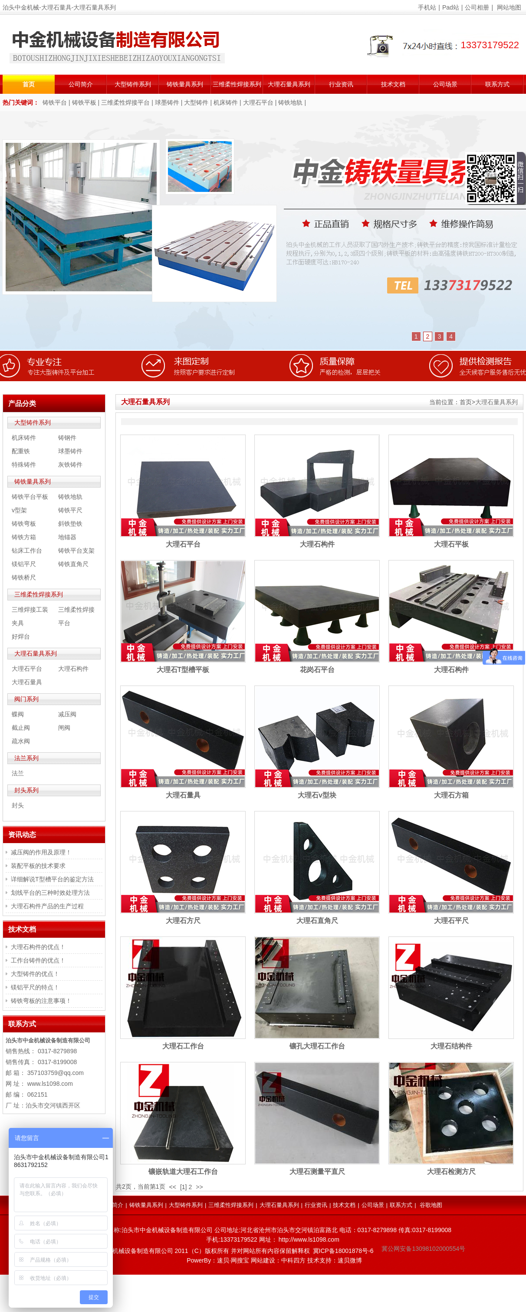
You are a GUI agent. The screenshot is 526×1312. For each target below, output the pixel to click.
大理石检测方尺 (451, 1171)
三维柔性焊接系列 (237, 84)
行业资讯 (341, 84)
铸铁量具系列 (185, 84)
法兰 (18, 773)
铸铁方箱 (24, 537)
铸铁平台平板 (30, 496)
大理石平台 (258, 102)
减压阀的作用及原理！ (41, 852)
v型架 (19, 510)
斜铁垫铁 (70, 523)
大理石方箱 (451, 795)
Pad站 (450, 7)
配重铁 (21, 451)
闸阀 (64, 727)
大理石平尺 (451, 920)
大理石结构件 (451, 1046)
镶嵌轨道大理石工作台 (183, 1171)
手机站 (427, 7)
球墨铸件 (167, 102)
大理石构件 (317, 544)
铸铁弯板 (24, 523)
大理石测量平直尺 (317, 1171)
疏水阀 (21, 741)
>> (199, 1186)
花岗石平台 (317, 669)
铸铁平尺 (70, 510)
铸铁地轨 (290, 102)
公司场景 (445, 84)
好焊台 (21, 636)
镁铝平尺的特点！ (35, 987)
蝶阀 (18, 714)
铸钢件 (67, 437)
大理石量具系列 (289, 84)
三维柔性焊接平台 (125, 102)
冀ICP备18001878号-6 (343, 1250)
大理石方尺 (183, 920)
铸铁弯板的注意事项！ (41, 1000)
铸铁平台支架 (76, 550)
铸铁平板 (84, 102)
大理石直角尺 (317, 920)
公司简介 (81, 84)
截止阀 (21, 727)
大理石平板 (451, 544)
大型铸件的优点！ (35, 973)
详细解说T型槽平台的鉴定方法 (52, 879)
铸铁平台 (55, 102)
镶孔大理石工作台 (317, 1046)
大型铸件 (196, 102)
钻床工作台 (27, 550)
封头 (18, 805)
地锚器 (67, 537)
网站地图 (509, 7)
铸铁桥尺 (24, 577)
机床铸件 (226, 102)
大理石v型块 (317, 795)
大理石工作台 (183, 1046)
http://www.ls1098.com (309, 1239)
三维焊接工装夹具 (30, 616)
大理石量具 (183, 795)
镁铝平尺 (24, 563)
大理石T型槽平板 (183, 669)
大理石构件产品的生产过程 (47, 906)
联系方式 (497, 84)
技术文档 (393, 84)
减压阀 (67, 714)
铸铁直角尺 (73, 563)
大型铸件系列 (133, 84)
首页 (29, 84)
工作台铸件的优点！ (38, 960)
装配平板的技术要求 (38, 865)
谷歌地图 (431, 1205)
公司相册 (477, 7)
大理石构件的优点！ (38, 946)
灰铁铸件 (70, 464)
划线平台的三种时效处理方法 (50, 892)
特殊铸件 (24, 464)
